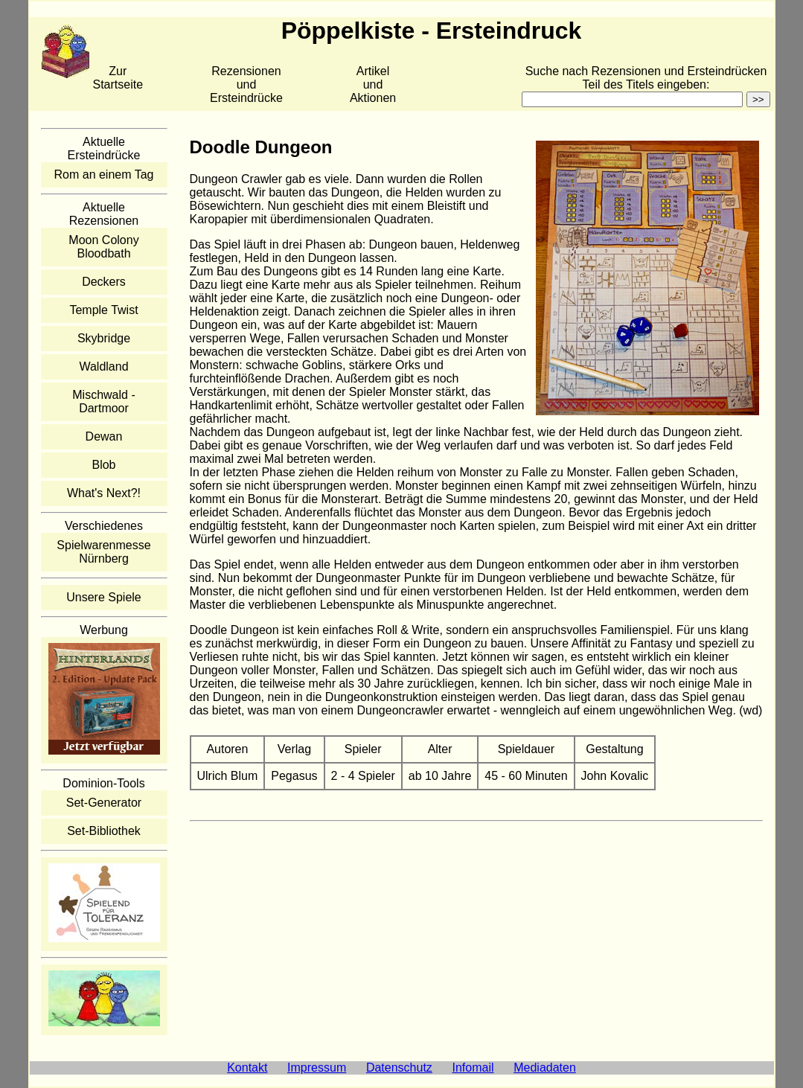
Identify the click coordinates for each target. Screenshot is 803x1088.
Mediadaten (545, 1067)
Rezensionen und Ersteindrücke (246, 84)
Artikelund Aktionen (373, 84)
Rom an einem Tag (104, 174)
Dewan (104, 436)
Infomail (473, 1067)
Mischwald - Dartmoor (103, 401)
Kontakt (247, 1067)
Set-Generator (103, 802)
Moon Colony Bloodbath (103, 247)
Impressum (316, 1067)
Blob (103, 464)
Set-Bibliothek (104, 831)
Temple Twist (103, 310)
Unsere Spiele (103, 597)
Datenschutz (399, 1067)
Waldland (103, 366)
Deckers (104, 281)
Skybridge (103, 338)
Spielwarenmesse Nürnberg (103, 552)
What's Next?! (104, 493)
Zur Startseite (118, 78)
